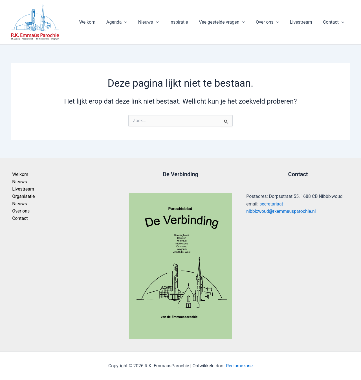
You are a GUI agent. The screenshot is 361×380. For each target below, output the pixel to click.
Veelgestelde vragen (229, 22)
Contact (334, 22)
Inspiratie (187, 22)
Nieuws (158, 22)
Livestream (304, 22)
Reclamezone (239, 365)
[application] (137, 22)
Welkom (101, 22)
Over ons (272, 22)
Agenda (128, 22)
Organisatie (22, 196)
